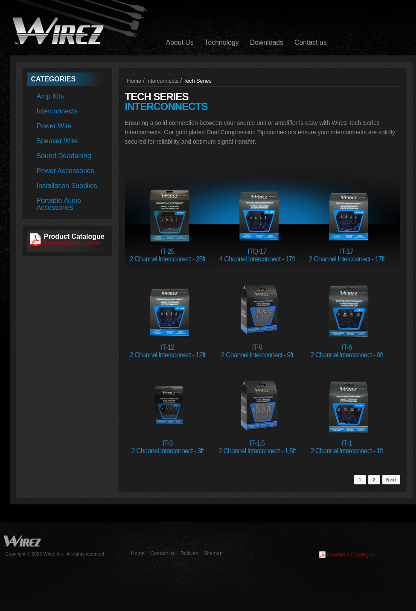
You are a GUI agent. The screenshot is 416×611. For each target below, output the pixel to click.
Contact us (310, 42)
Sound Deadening (64, 155)
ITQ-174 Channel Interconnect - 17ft (257, 255)
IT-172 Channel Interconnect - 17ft (346, 255)
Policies (189, 553)
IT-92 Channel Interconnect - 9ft (257, 351)
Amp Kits (50, 96)
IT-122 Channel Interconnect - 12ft (167, 351)
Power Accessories (65, 170)
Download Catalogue (350, 555)
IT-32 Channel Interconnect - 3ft (167, 447)
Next (391, 479)
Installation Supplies (67, 185)
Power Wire (54, 126)
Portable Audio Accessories (59, 204)
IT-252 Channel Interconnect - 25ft (167, 255)
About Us (180, 42)
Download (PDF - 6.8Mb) (72, 243)
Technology (222, 42)
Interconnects (57, 111)
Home (134, 81)
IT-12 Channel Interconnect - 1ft (347, 447)
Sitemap (213, 553)
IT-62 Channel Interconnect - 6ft (347, 351)
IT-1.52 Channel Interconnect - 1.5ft (257, 447)
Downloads (266, 42)
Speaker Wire (57, 141)
